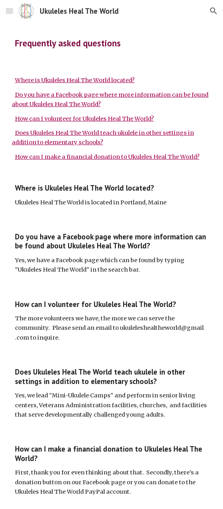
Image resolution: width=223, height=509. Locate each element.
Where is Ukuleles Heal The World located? (75, 80)
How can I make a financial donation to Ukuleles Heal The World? (107, 156)
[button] (9, 11)
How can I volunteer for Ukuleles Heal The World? (84, 118)
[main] (111, 43)
